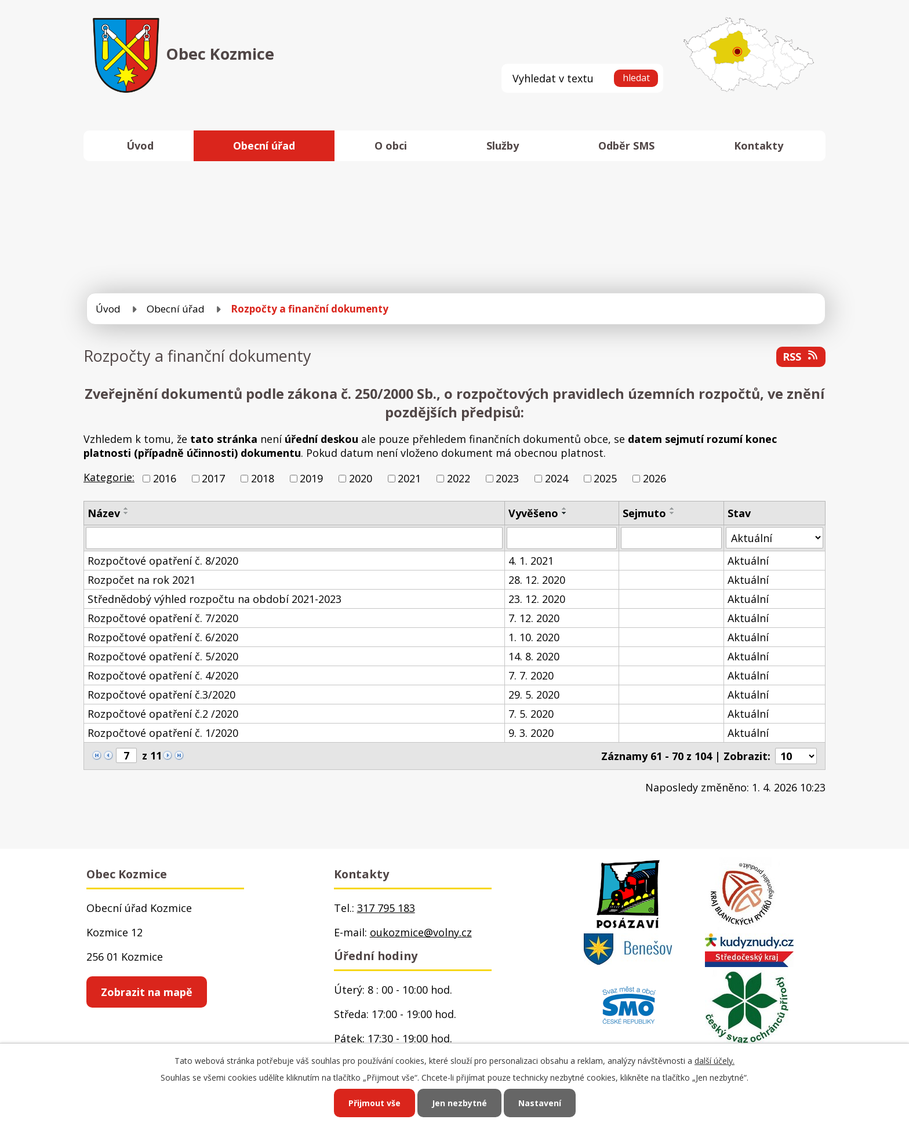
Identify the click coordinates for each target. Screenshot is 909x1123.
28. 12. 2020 (536, 580)
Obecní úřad (264, 145)
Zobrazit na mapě (146, 992)
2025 (605, 478)
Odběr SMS (626, 145)
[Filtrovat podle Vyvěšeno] (562, 538)
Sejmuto (644, 513)
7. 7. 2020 (531, 675)
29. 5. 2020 (533, 695)
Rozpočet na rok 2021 (141, 580)
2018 (262, 478)
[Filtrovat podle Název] (294, 538)
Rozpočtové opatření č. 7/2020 (163, 618)
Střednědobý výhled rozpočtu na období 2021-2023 (214, 599)
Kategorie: (108, 477)
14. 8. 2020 (533, 656)
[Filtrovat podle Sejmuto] (671, 538)
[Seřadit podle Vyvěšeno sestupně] (564, 513)
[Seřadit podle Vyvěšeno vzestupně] (564, 508)
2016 (164, 478)
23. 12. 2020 (536, 599)
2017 (213, 478)
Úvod (140, 145)
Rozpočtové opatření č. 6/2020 (163, 637)
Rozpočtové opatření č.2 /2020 (163, 714)
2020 (360, 478)
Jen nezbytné (459, 1103)
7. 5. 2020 (531, 714)
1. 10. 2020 (533, 637)
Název (104, 513)
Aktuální (748, 561)
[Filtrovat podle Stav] (774, 537)
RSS (801, 357)
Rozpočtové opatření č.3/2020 (161, 695)
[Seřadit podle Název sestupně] (126, 513)
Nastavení (539, 1103)
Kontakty (758, 145)
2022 (458, 478)
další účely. (715, 1060)
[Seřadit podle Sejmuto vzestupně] (672, 508)
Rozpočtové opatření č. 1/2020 (163, 733)
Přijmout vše (374, 1103)
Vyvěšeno (533, 513)
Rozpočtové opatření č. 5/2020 (163, 656)
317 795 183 (386, 908)
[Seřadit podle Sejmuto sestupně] (672, 513)
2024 (556, 478)
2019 (311, 478)
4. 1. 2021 (531, 561)
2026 (654, 478)
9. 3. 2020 (531, 733)
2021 (409, 478)
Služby (502, 145)
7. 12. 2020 (533, 618)
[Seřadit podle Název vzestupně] (126, 508)
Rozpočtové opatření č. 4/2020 (163, 675)
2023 (507, 478)
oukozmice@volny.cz (421, 932)
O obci (390, 145)
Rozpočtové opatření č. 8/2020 (163, 561)
